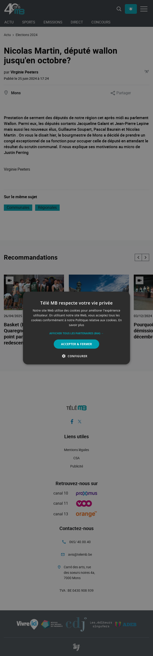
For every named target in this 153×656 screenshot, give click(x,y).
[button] (76, 333)
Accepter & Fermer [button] (76, 344)
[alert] (76, 328)
